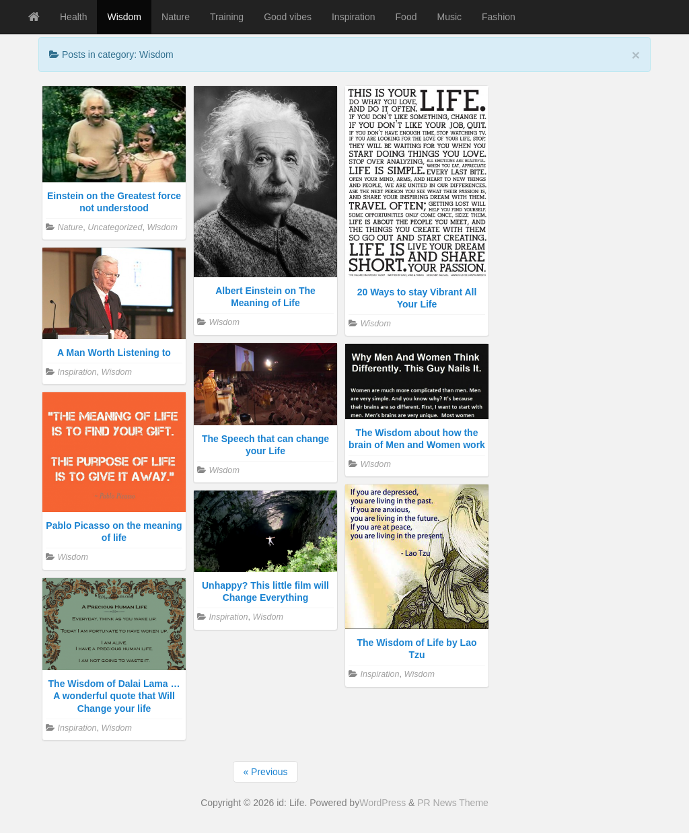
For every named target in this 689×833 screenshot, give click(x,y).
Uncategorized (114, 227)
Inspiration (353, 16)
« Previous (265, 771)
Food (406, 16)
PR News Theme (452, 802)
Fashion (498, 16)
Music (449, 16)
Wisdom (124, 16)
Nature (175, 16)
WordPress (382, 802)
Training (227, 16)
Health (73, 16)
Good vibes (288, 16)
